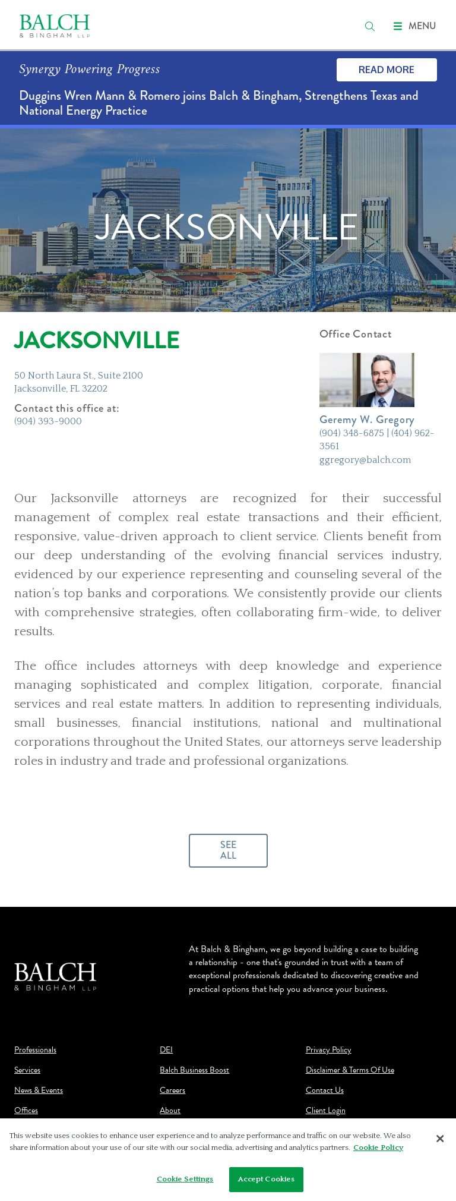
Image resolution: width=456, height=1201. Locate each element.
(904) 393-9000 (48, 421)
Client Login (326, 1111)
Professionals (35, 1050)
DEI (166, 1050)
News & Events (38, 1090)
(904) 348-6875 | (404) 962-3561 (377, 440)
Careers (172, 1090)
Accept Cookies (266, 1182)
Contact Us (325, 1090)
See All (228, 850)
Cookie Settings (185, 1182)
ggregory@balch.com (365, 460)
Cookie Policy (378, 1150)
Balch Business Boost (194, 1070)
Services (27, 1070)
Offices (26, 1111)
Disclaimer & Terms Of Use (350, 1070)
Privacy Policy (329, 1050)
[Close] (440, 1142)
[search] (370, 26)
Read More (386, 69)
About (170, 1111)
